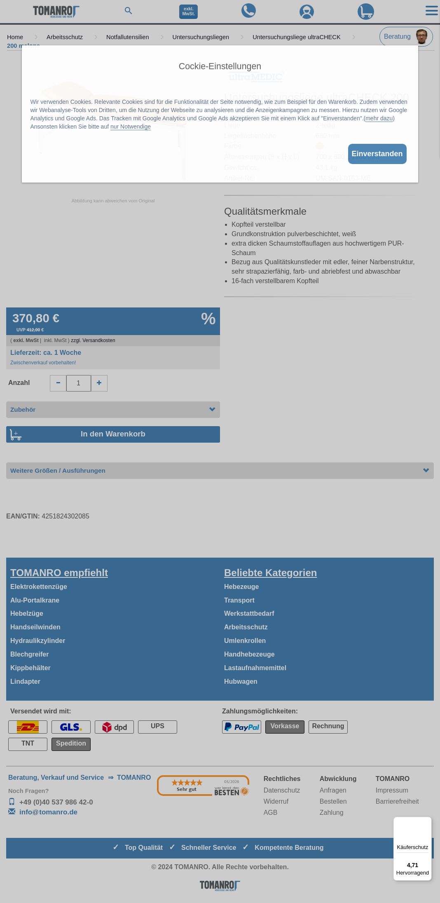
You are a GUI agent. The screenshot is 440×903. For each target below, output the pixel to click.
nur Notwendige (130, 126)
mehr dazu (379, 118)
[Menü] (427, 822)
